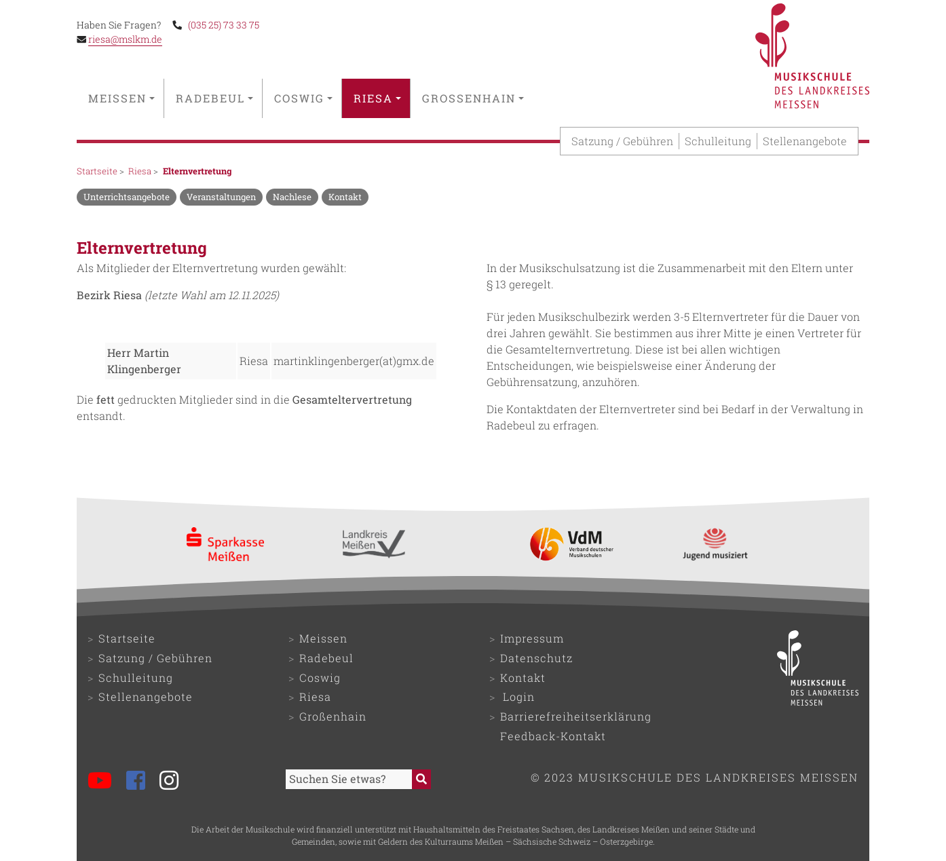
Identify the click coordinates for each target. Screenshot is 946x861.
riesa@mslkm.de (125, 39)
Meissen (121, 98)
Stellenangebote (805, 141)
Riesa (377, 98)
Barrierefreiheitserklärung (575, 716)
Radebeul (214, 98)
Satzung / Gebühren (622, 141)
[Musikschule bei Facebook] (141, 782)
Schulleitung (718, 141)
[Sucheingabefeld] (349, 779)
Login (519, 696)
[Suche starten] (421, 779)
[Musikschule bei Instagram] (174, 782)
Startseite (97, 171)
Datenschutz (536, 658)
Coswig (303, 98)
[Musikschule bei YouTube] (106, 782)
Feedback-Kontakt (553, 736)
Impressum (532, 638)
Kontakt (523, 677)
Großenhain (473, 98)
